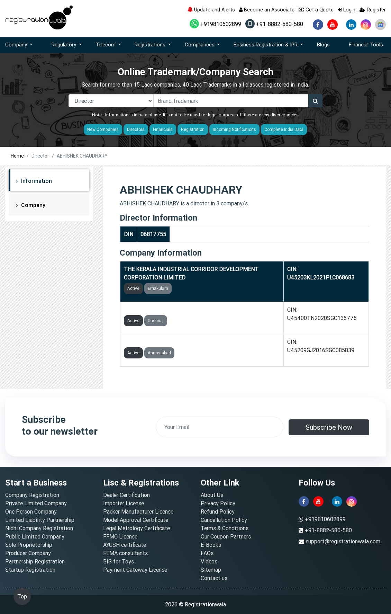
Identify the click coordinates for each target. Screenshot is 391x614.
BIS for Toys (118, 561)
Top (22, 596)
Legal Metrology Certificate (136, 528)
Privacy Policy (218, 503)
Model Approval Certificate (135, 519)
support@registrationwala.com (343, 541)
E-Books (211, 544)
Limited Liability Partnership (39, 519)
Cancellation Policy (224, 519)
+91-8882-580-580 (274, 23)
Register (373, 9)
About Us (212, 494)
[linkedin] (351, 24)
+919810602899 (215, 23)
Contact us (214, 578)
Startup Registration (30, 569)
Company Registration (32, 494)
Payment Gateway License (135, 569)
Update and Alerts (211, 9)
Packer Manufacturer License (138, 511)
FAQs (207, 553)
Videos (209, 561)
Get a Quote (316, 9)
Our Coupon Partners (226, 536)
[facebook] (318, 24)
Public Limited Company (34, 536)
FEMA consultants (125, 553)
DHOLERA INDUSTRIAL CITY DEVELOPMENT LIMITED (192, 341)
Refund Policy (218, 511)
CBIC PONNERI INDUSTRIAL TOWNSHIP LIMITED (186, 309)
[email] (219, 427)
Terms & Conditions (224, 528)
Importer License (123, 503)
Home (17, 156)
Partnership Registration (35, 561)
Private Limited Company (36, 503)
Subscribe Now (329, 427)
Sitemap (211, 569)
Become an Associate (266, 9)
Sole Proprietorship (28, 544)
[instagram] (366, 24)
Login (346, 9)
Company (32, 205)
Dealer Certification (126, 494)
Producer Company (28, 553)
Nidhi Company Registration (39, 528)
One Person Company (31, 511)
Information (36, 180)
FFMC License (120, 536)
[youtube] (332, 24)
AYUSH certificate (124, 544)
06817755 (153, 234)
